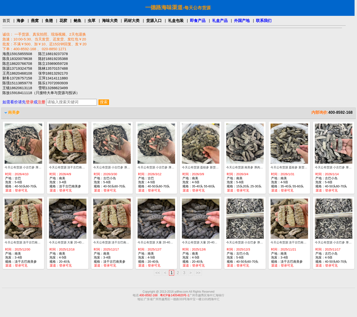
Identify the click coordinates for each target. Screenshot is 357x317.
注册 (41, 102)
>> (198, 273)
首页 (6, 21)
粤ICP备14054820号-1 (174, 295)
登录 (30, 102)
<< (157, 273)
